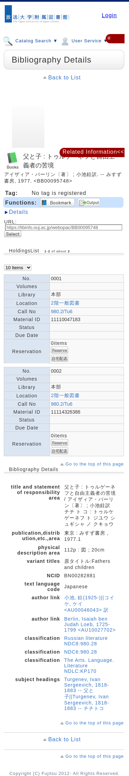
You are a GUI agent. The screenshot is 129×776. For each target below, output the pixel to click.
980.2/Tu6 (62, 311)
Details (18, 212)
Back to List (64, 77)
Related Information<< (93, 152)
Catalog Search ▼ (30, 40)
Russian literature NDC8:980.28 (86, 640)
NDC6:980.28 (80, 652)
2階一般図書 (65, 303)
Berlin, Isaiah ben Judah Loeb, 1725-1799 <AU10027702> (90, 624)
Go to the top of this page (94, 464)
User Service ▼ (84, 40)
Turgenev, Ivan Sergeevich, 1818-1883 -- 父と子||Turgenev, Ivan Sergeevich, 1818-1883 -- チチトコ (86, 694)
